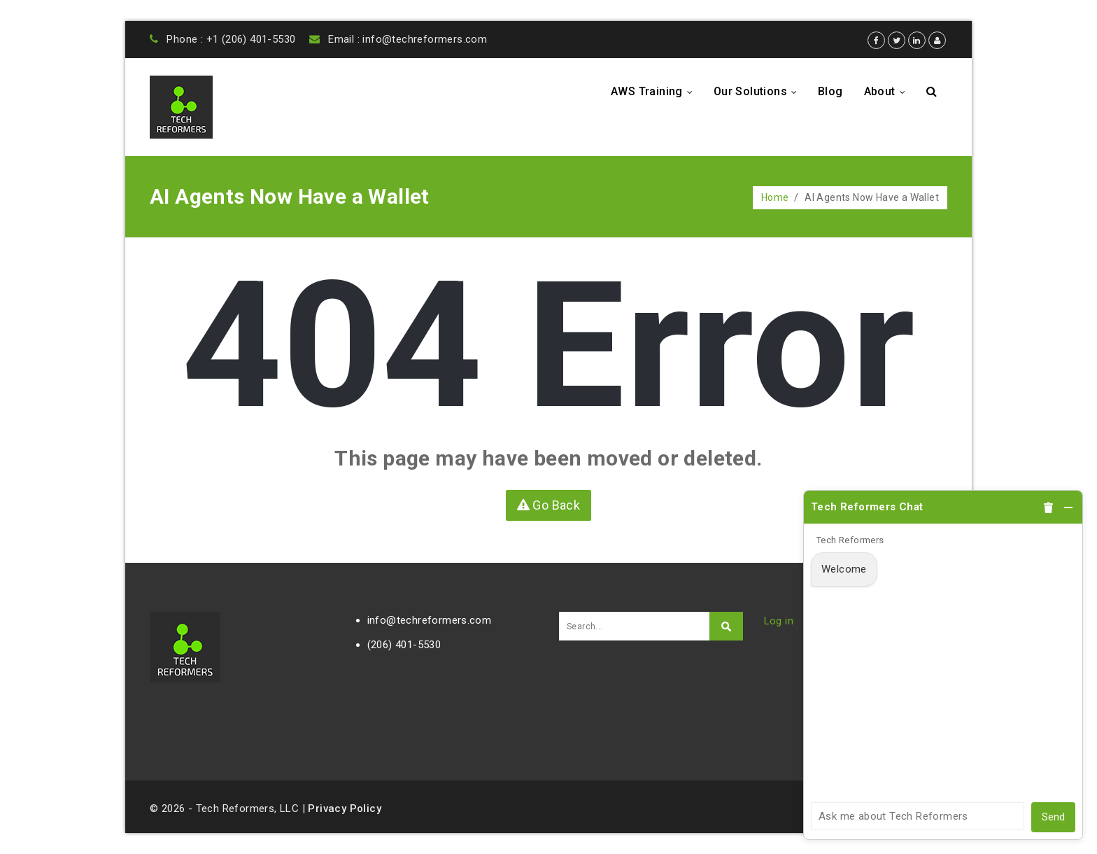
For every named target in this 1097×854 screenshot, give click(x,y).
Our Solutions (759, 91)
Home (775, 197)
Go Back (549, 505)
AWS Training (655, 91)
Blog (830, 91)
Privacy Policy (344, 808)
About (888, 91)
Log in (778, 621)
